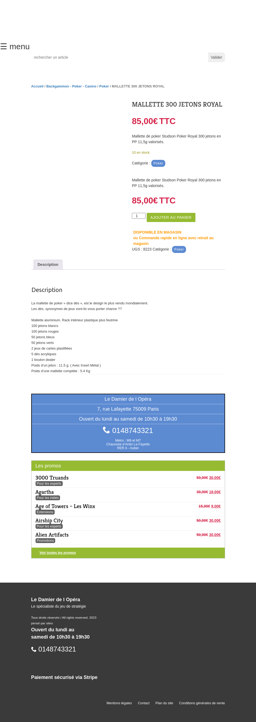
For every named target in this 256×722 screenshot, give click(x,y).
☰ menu (15, 46)
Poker (104, 86)
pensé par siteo (42, 623)
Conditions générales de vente (202, 703)
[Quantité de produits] (139, 216)
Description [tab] (48, 264)
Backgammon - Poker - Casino (71, 86)
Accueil (37, 86)
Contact (143, 703)
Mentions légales (119, 703)
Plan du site (164, 703)
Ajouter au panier (171, 217)
